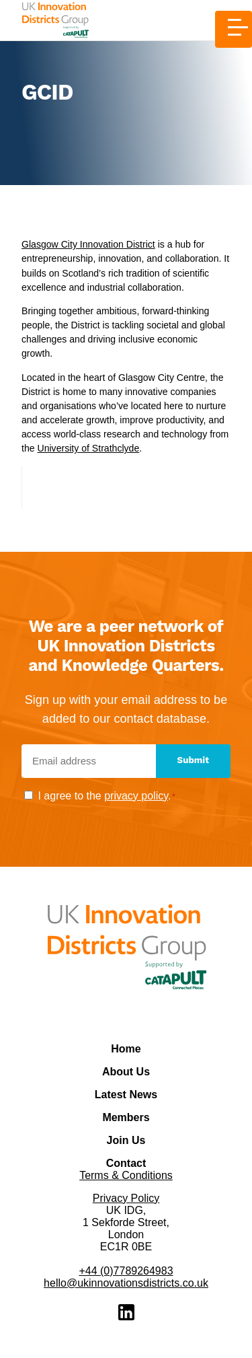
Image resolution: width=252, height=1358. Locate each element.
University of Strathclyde (88, 448)
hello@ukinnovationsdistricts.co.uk (126, 1283)
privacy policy (136, 795)
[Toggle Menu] (233, 29)
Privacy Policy (126, 1198)
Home (125, 1049)
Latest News (126, 1094)
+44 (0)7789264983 (126, 1271)
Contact (126, 1163)
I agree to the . (106, 795)
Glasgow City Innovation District (88, 244)
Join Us (126, 1140)
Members (125, 1117)
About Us (126, 1071)
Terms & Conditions (126, 1175)
